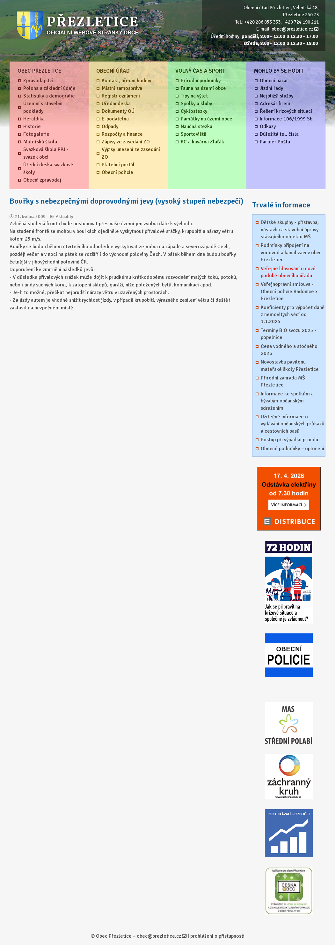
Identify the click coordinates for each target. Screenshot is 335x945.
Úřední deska (116, 103)
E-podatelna (115, 119)
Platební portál (118, 165)
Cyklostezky (194, 111)
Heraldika (34, 119)
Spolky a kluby (196, 103)
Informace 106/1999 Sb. (287, 119)
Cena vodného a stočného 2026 (289, 350)
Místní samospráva (122, 88)
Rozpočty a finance (122, 134)
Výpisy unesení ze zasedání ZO (131, 153)
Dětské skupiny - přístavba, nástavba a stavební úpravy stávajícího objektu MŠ (290, 229)
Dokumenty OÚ (118, 111)
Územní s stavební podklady (42, 107)
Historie (32, 126)
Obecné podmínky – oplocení (292, 448)
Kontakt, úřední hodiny (126, 80)
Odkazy (268, 126)
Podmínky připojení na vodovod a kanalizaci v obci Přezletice (290, 252)
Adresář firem (275, 103)
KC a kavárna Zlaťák (202, 142)
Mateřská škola (40, 142)
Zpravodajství (38, 80)
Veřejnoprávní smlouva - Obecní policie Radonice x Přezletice (289, 291)
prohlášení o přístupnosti (217, 936)
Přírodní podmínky (201, 80)
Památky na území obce (206, 119)
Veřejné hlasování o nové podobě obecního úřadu (288, 272)
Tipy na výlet (194, 96)
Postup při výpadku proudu (289, 439)
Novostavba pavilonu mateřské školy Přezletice (290, 365)
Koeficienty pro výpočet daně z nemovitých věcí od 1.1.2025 (292, 314)
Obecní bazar (274, 80)
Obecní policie (117, 172)
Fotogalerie (36, 134)
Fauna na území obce (203, 88)
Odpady (110, 126)
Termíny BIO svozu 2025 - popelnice (289, 334)
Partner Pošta (275, 142)
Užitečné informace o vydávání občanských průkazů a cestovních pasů (292, 424)
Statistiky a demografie (49, 96)
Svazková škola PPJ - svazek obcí (46, 153)
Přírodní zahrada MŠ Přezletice (283, 381)
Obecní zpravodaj (42, 180)
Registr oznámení (121, 96)
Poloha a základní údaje (49, 88)
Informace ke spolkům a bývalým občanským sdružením (287, 401)
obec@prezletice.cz (292, 29)
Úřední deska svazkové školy (48, 169)
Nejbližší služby (276, 96)
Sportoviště (193, 134)
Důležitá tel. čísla (279, 134)
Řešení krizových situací (286, 111)
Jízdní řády (271, 88)
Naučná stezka (196, 126)
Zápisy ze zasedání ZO (126, 142)
